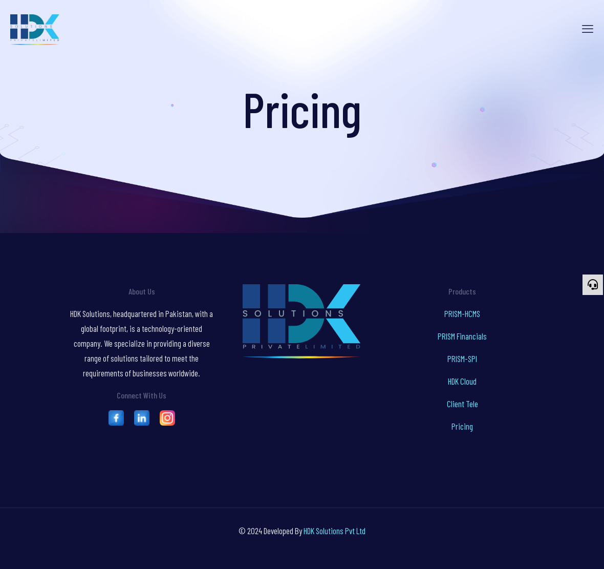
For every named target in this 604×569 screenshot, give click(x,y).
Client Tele (462, 403)
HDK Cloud (462, 381)
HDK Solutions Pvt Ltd (334, 530)
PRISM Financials (462, 336)
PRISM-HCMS (462, 313)
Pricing (462, 426)
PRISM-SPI (462, 358)
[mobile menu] (587, 28)
